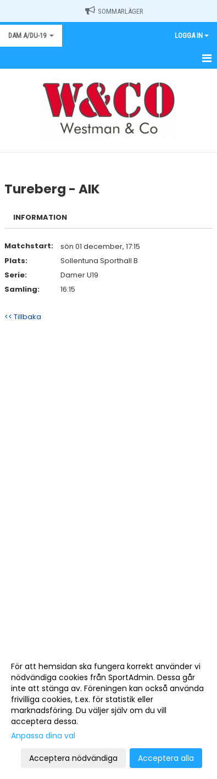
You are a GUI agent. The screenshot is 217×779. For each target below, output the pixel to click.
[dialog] (108, 711)
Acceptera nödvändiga (73, 758)
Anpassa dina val (43, 736)
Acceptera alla (166, 758)
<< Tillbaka (22, 316)
